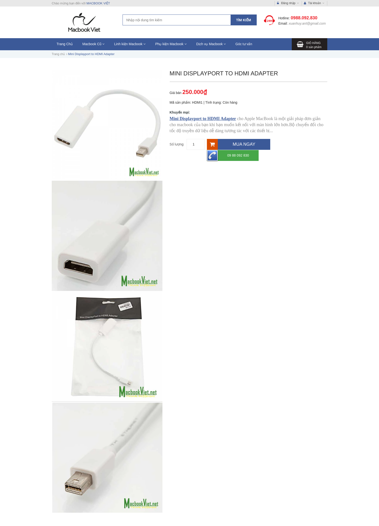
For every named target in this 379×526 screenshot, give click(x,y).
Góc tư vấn (243, 44)
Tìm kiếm (243, 20)
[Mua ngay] (238, 144)
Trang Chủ (65, 44)
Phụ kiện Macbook (171, 44)
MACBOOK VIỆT (98, 3)
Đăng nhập (288, 3)
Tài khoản (314, 3)
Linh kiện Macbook (130, 44)
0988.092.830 (304, 17)
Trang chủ (58, 54)
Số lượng (177, 144)
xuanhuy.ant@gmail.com (307, 23)
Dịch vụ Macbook (211, 44)
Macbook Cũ (93, 44)
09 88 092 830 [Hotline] (293, 144)
